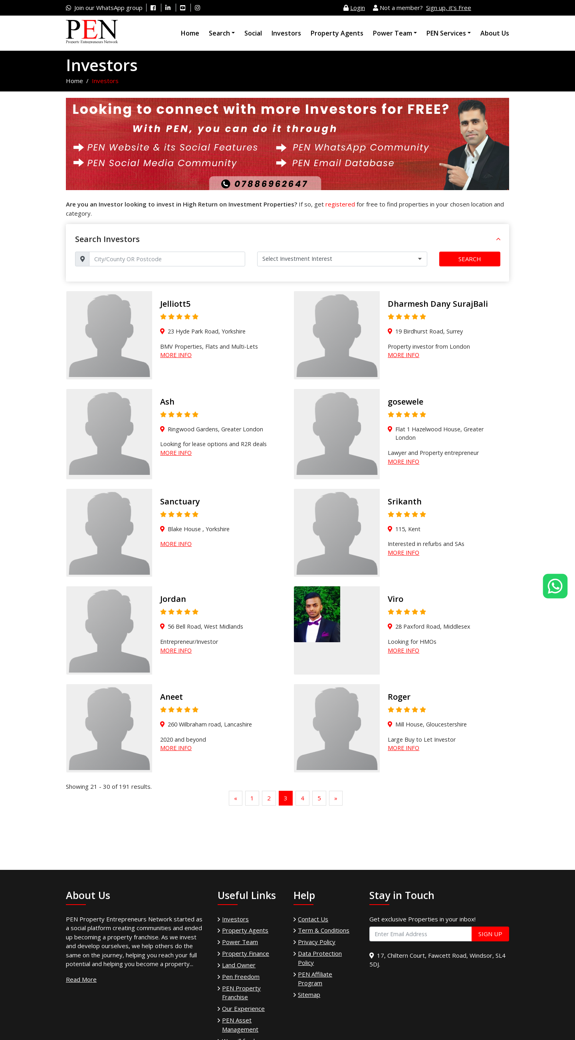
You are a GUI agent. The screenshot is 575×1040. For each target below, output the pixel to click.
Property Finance (245, 953)
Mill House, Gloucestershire (431, 724)
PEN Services (446, 33)
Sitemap (309, 994)
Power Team (392, 33)
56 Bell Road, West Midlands (205, 626)
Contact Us (313, 919)
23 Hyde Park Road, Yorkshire (207, 331)
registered (340, 204)
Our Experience (243, 1008)
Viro (395, 598)
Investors (286, 33)
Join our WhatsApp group (108, 8)
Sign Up (490, 934)
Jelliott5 (175, 303)
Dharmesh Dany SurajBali (438, 303)
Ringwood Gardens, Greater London (215, 429)
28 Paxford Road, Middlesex (432, 626)
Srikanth (405, 501)
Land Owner (239, 965)
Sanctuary (180, 501)
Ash (167, 401)
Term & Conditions (323, 930)
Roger (399, 696)
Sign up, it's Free (448, 8)
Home (190, 33)
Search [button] (469, 259)
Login (357, 8)
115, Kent (407, 529)
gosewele (405, 401)
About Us (494, 33)
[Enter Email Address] (420, 934)
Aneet (171, 696)
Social (253, 33)
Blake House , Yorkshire (199, 529)
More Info (176, 355)
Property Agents (337, 33)
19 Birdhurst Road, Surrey (429, 331)
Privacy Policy (316, 942)
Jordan (173, 598)
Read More (81, 979)
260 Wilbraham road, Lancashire (210, 724)
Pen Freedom (241, 976)
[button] (498, 239)
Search (219, 33)
